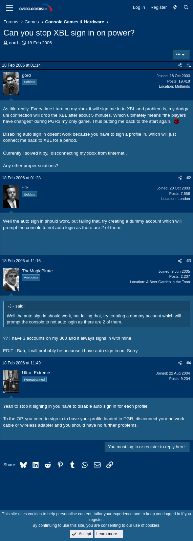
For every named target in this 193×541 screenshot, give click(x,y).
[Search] (186, 7)
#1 (189, 65)
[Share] (179, 65)
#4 (189, 363)
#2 (189, 178)
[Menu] (9, 8)
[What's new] (175, 7)
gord (13, 42)
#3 (189, 260)
